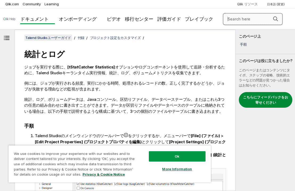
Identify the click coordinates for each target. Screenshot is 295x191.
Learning (51, 4)
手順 (243, 44)
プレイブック (199, 19)
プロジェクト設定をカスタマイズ (115, 38)
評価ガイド (169, 19)
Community (32, 4)
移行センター (139, 19)
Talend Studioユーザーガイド (48, 38)
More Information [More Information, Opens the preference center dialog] (151, 160)
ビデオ (114, 19)
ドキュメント (34, 19)
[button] (276, 18)
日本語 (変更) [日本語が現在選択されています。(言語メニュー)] (276, 4)
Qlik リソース (247, 4)
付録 (81, 38)
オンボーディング (78, 19)
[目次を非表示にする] (7, 38)
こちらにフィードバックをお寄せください (265, 100)
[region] (94, 159)
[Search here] (252, 19)
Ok (150, 147)
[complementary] (265, 110)
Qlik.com (12, 4)
